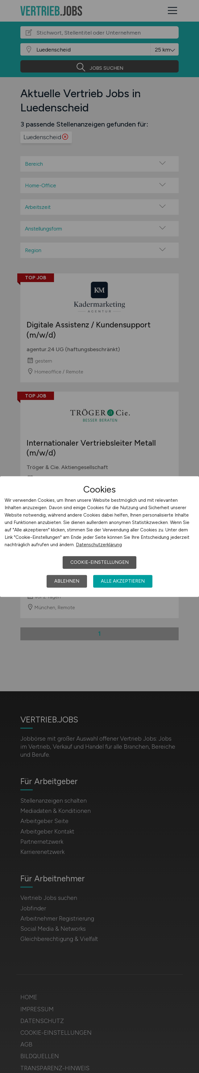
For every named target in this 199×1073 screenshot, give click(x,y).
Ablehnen (66, 581)
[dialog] (99, 536)
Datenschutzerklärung (99, 544)
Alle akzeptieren (123, 581)
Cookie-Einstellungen (99, 562)
